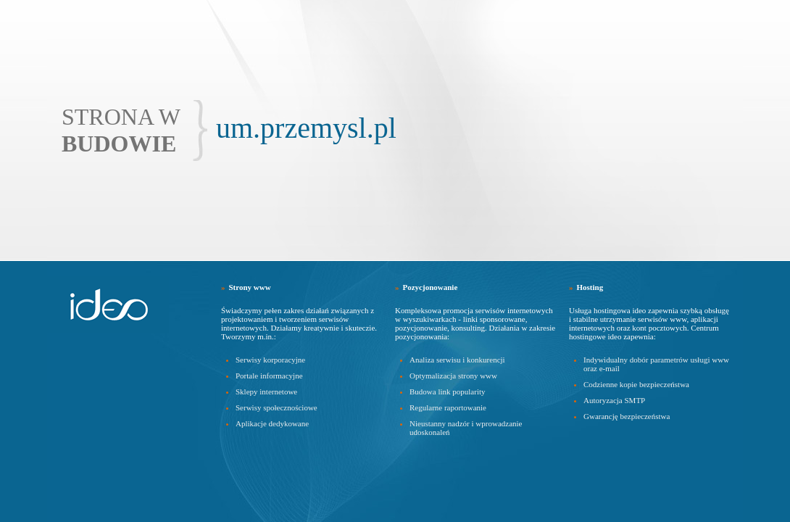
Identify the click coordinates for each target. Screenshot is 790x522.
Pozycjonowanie (430, 287)
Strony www (250, 287)
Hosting (590, 287)
